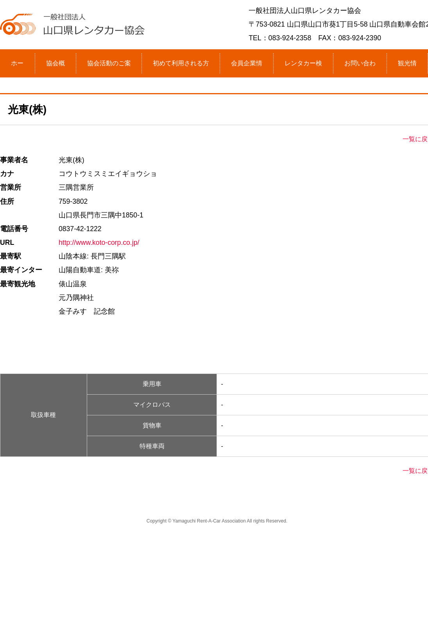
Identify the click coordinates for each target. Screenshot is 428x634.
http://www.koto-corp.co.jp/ (99, 242)
